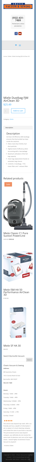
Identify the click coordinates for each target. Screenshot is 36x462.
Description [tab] (9, 127)
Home (5, 56)
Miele (9, 56)
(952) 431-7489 (18, 19)
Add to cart (18, 110)
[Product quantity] (6, 111)
